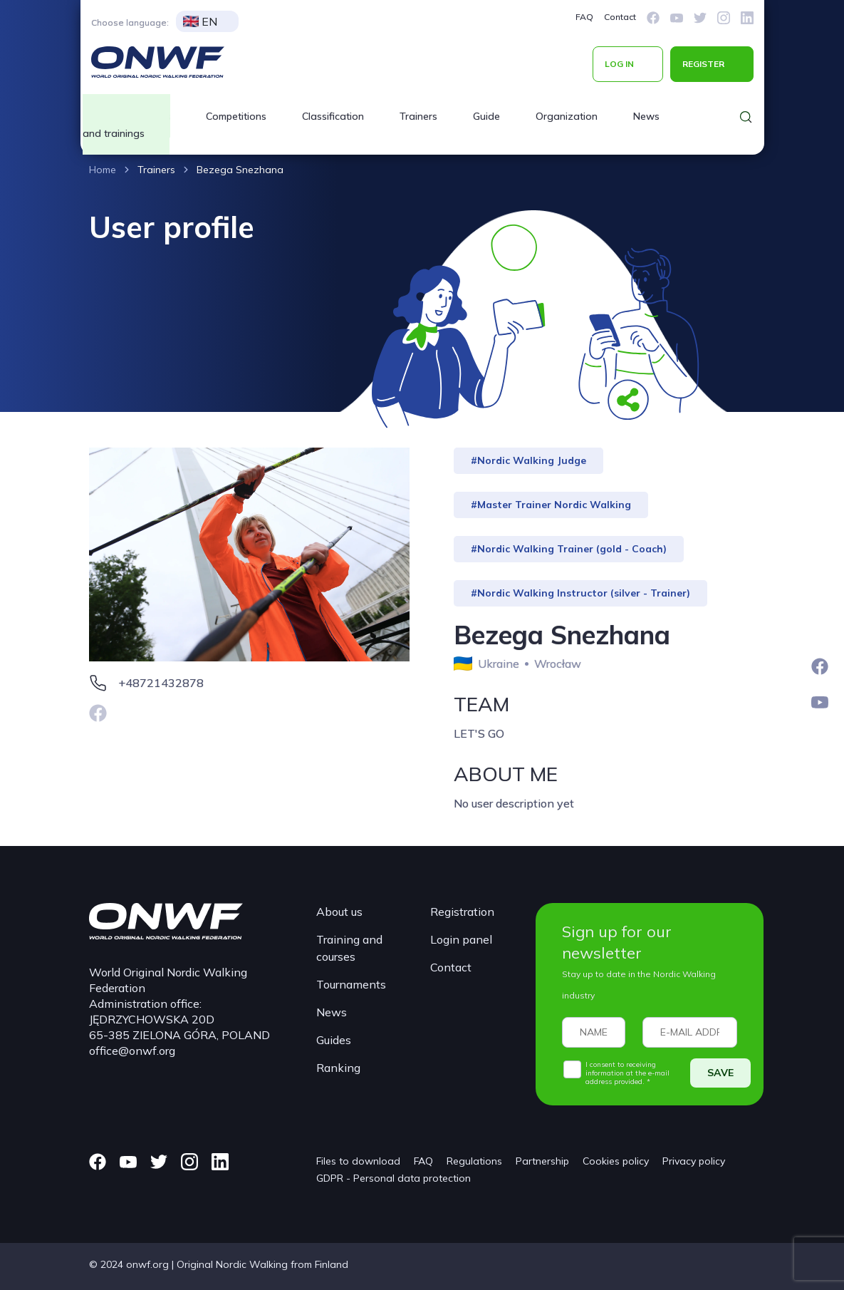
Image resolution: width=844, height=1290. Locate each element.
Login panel (461, 939)
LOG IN (619, 63)
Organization (567, 116)
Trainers (418, 116)
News (646, 116)
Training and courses (349, 948)
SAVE (720, 1072)
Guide (486, 116)
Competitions (236, 116)
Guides (333, 1040)
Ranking (338, 1068)
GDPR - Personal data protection (393, 1178)
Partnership (542, 1161)
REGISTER (703, 63)
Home (102, 169)
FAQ (584, 16)
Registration (462, 911)
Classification (333, 116)
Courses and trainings (126, 125)
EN (200, 21)
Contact (620, 16)
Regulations (474, 1161)
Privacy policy (693, 1161)
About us (339, 911)
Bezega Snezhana (240, 169)
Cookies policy (616, 1161)
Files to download (358, 1161)
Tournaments (351, 984)
